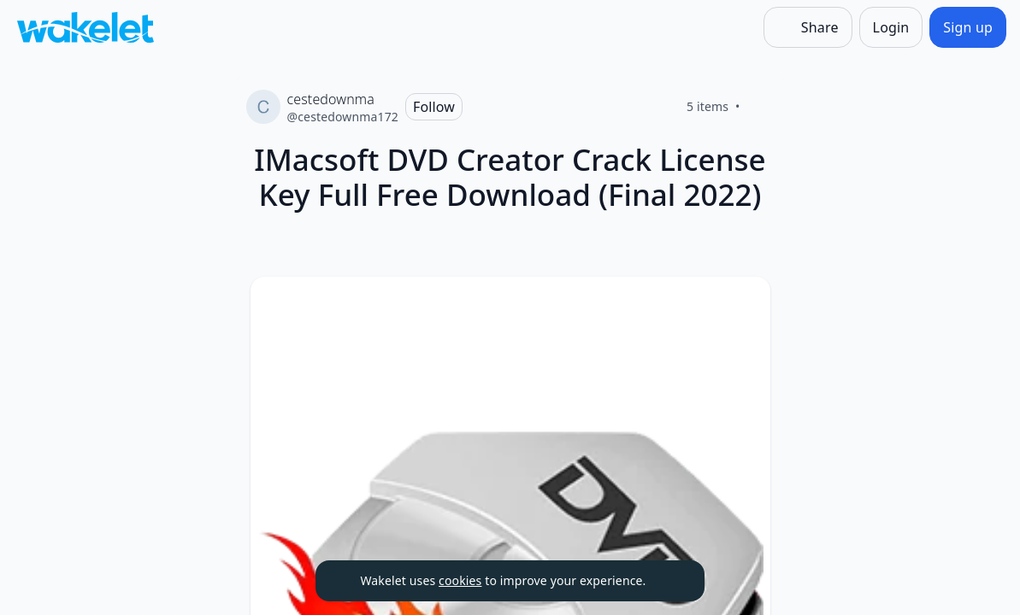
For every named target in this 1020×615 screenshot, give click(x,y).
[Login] (891, 27)
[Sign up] (967, 27)
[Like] (761, 106)
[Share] (808, 27)
